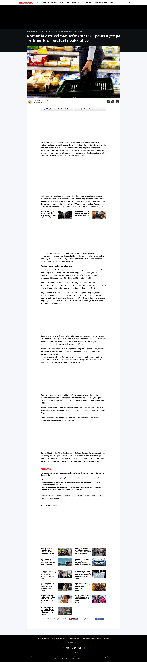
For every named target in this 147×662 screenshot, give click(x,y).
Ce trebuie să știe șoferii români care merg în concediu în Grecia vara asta (48, 561)
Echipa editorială (43, 638)
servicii (101, 495)
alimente (44, 495)
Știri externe (71, 2)
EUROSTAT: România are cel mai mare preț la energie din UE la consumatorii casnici (82, 214)
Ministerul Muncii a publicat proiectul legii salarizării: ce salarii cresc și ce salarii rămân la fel (47, 610)
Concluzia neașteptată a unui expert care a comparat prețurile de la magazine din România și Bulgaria (83, 551)
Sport (111, 2)
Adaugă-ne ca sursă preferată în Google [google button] (57, 109)
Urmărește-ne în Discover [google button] (90, 109)
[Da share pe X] (112, 101)
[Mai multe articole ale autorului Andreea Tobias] (30, 102)
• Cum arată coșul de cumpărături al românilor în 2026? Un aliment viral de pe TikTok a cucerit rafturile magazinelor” (71, 484)
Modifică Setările (73, 643)
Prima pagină (30, 31)
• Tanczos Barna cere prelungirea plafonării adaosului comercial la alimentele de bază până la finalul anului (73, 479)
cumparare (67, 495)
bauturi (51, 495)
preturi (80, 495)
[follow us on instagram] (86, 619)
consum (58, 495)
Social (80, 2)
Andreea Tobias (37, 102)
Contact (106, 638)
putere (87, 495)
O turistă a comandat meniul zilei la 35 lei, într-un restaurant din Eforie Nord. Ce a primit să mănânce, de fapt (83, 573)
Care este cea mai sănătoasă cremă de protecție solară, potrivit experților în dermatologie (48, 598)
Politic (61, 2)
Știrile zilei (41, 2)
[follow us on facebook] (99, 619)
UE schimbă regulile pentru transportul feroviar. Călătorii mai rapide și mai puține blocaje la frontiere (48, 214)
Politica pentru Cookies (59, 638)
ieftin (74, 495)
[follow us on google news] (47, 619)
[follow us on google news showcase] (60, 619)
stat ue (43, 498)
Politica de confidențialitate (92, 638)
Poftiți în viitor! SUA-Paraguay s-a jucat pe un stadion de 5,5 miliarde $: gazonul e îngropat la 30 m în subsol (83, 561)
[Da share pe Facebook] (108, 101)
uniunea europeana (53, 498)
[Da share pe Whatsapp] (117, 101)
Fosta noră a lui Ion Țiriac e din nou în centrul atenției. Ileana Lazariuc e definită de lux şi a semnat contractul (47, 586)
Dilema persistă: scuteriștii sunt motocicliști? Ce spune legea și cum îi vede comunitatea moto (48, 551)
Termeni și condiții (74, 638)
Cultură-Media (101, 2)
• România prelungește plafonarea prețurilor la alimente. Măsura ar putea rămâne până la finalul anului (72, 474)
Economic (52, 2)
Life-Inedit (89, 2)
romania (94, 495)
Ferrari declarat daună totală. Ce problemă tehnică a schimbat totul (83, 598)
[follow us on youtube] (73, 619)
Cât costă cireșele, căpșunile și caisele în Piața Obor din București (83, 586)
